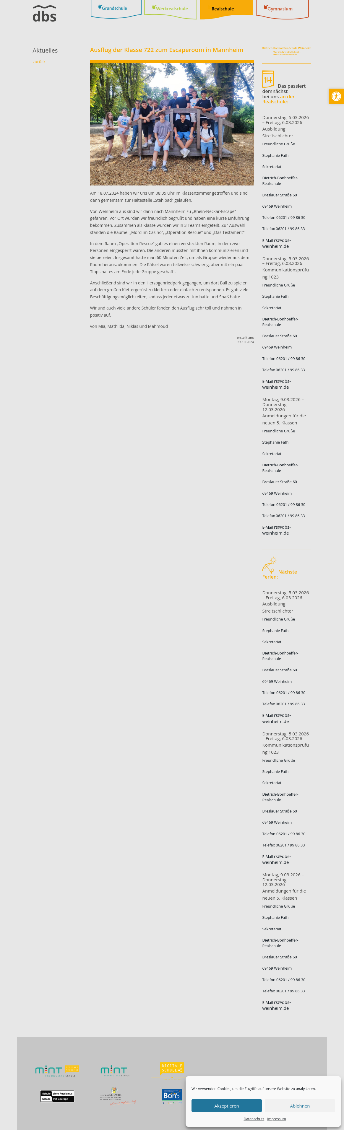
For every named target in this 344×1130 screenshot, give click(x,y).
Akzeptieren (226, 1106)
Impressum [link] (276, 1118)
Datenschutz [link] (254, 1118)
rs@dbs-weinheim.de (276, 243)
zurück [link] (39, 61)
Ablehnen (300, 1106)
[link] (336, 96)
